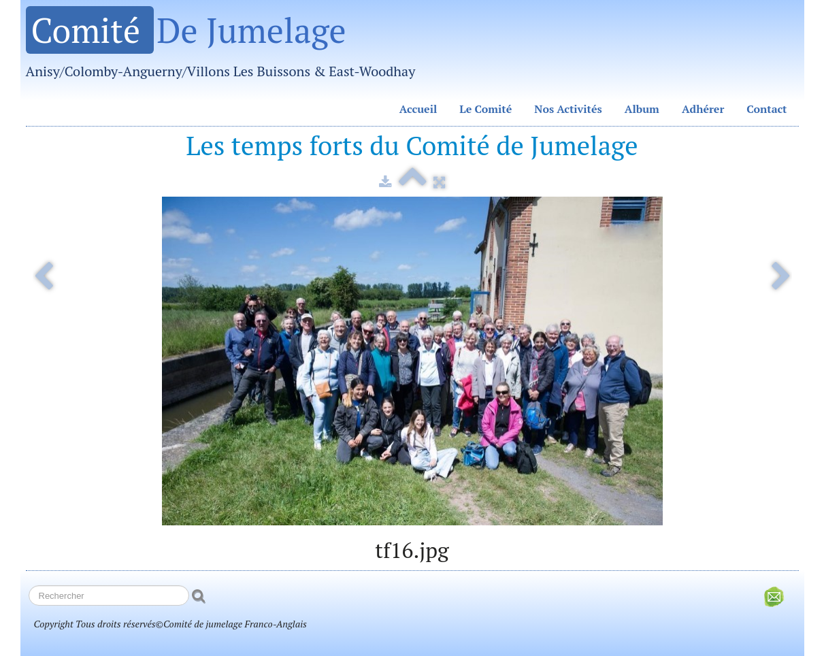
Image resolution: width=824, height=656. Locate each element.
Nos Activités (568, 108)
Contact (766, 108)
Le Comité (485, 108)
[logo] (226, 47)
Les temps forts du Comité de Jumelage (412, 145)
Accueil (418, 108)
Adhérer (703, 108)
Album (642, 108)
